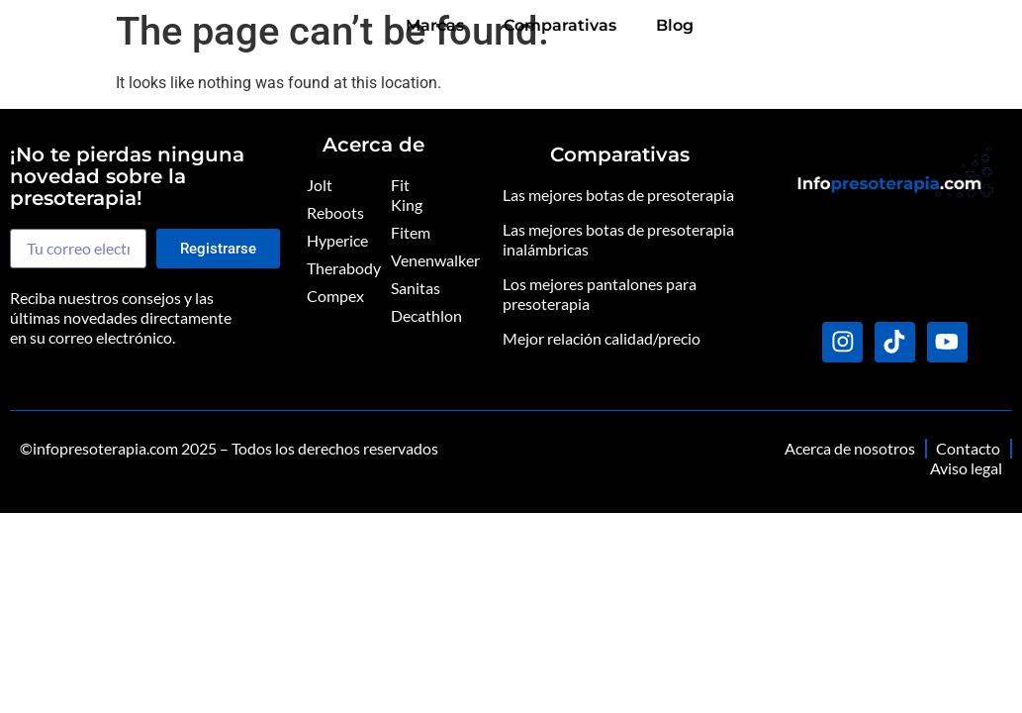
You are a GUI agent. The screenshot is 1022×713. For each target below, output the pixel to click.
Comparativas (858, 26)
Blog (973, 26)
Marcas (733, 26)
